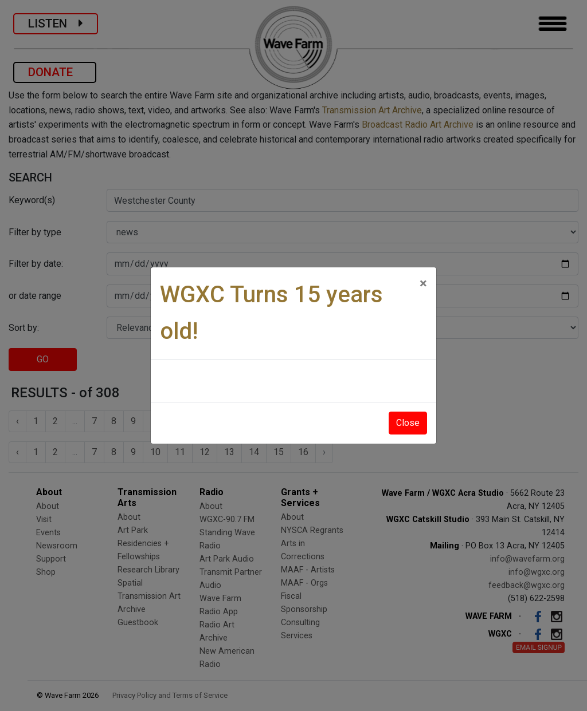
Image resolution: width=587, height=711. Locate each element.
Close (408, 422)
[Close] (423, 283)
